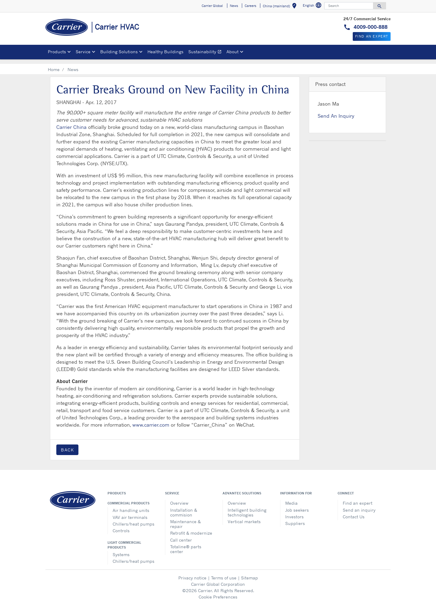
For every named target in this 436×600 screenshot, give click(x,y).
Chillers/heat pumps (133, 519)
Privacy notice (192, 572)
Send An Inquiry (336, 111)
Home (54, 64)
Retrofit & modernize (191, 528)
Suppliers (295, 518)
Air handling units (131, 505)
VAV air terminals (130, 512)
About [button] (232, 51)
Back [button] (67, 445)
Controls (121, 525)
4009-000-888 (370, 27)
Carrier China (71, 122)
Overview (179, 498)
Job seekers (297, 505)
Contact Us (354, 511)
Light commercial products (124, 540)
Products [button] (57, 51)
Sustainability (206, 52)
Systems (121, 549)
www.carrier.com (150, 420)
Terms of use (223, 572)
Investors (294, 511)
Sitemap (249, 572)
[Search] (348, 5)
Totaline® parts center (185, 544)
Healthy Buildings (165, 51)
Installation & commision (183, 508)
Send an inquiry (359, 505)
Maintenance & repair (185, 519)
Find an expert (357, 498)
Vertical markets (244, 516)
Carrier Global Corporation (218, 579)
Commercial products (128, 498)
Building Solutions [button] (119, 51)
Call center (181, 535)
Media (291, 498)
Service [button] (83, 51)
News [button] (234, 6)
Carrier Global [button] (212, 6)
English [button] (313, 6)
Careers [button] (250, 6)
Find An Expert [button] (371, 36)
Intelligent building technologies (247, 508)
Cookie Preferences (218, 592)
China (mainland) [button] (281, 6)
